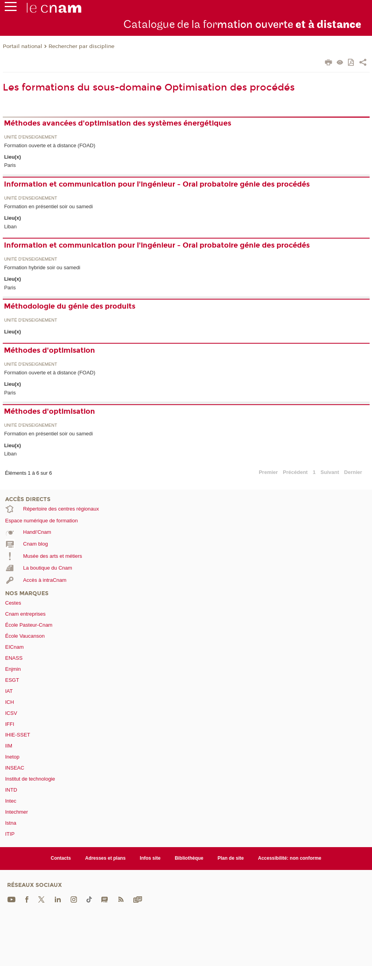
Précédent (295, 472)
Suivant (330, 472)
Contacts (60, 858)
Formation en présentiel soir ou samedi (48, 206)
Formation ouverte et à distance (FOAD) (49, 145)
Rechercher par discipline (81, 46)
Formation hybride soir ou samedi (42, 267)
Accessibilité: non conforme (290, 858)
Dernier (353, 472)
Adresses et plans (105, 858)
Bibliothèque (189, 858)
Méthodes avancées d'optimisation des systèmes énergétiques (117, 123)
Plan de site (230, 858)
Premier (268, 472)
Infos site (150, 858)
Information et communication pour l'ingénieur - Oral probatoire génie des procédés (157, 184)
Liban (10, 226)
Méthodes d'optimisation (49, 350)
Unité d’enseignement (30, 137)
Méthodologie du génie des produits (69, 306)
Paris (10, 165)
